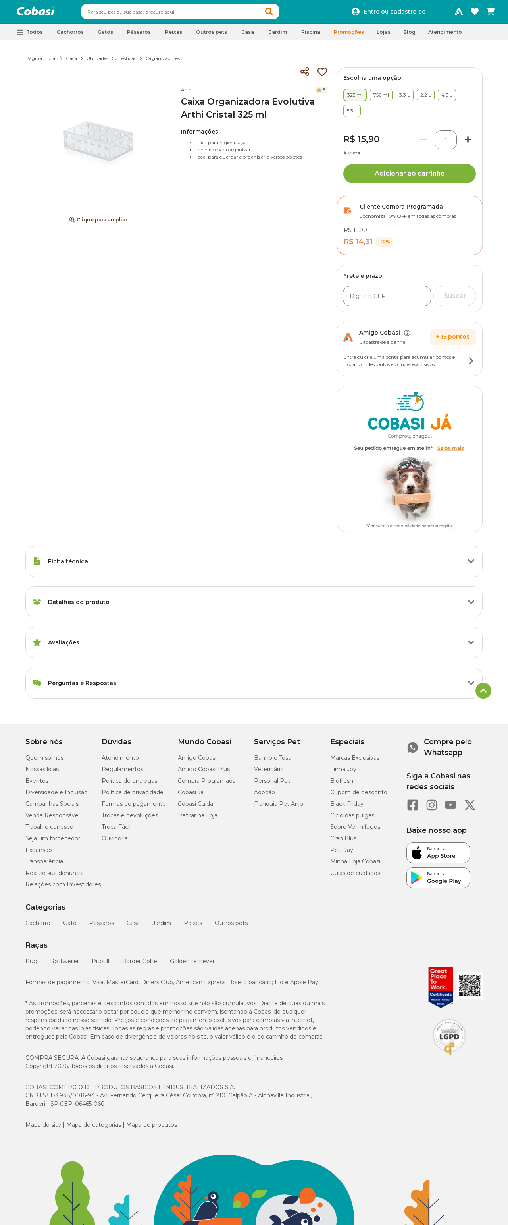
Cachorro (37, 926)
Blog (409, 36)
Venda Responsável (52, 818)
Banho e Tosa (272, 761)
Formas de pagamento (134, 807)
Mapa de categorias (93, 1128)
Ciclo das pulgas (352, 818)
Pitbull (100, 964)
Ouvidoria (115, 842)
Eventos (36, 784)
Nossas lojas (42, 772)
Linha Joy (343, 772)
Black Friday (347, 807)
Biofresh (341, 784)
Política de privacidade (133, 795)
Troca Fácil (116, 830)
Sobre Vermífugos (355, 830)
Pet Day (341, 853)
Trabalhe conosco (49, 830)
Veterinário (269, 772)
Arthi (187, 93)
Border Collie (139, 964)
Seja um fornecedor (52, 842)
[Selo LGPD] (449, 1058)
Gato (70, 926)
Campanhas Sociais (52, 807)
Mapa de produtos (151, 1128)
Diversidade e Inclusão (56, 795)
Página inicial (40, 62)
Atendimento (445, 36)
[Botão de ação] (471, 364)
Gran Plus (343, 842)
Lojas (384, 36)
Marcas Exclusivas (354, 761)
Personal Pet (272, 784)
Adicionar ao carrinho (410, 177)
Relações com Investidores (63, 888)
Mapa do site (43, 1128)
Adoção (264, 795)
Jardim (161, 926)
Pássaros (101, 926)
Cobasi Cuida (195, 807)
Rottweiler (64, 964)
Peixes (193, 926)
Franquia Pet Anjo (278, 807)
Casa (71, 62)
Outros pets (231, 926)
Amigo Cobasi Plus (204, 772)
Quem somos (44, 761)
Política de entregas (129, 784)
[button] (284, 13)
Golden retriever (192, 964)
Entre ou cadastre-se (394, 13)
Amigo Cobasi (197, 761)
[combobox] (195, 13)
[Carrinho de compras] (490, 13)
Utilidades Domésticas (111, 62)
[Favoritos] (474, 13)
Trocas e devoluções (130, 818)
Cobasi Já (191, 795)
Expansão (38, 853)
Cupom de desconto (358, 795)
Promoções (349, 36)
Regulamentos (122, 772)
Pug (31, 964)
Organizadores (163, 62)
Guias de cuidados (355, 876)
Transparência (44, 865)
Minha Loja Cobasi (355, 865)
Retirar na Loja (197, 818)
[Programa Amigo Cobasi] (459, 13)
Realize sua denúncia (54, 876)
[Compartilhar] (305, 75)
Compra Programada (207, 784)
